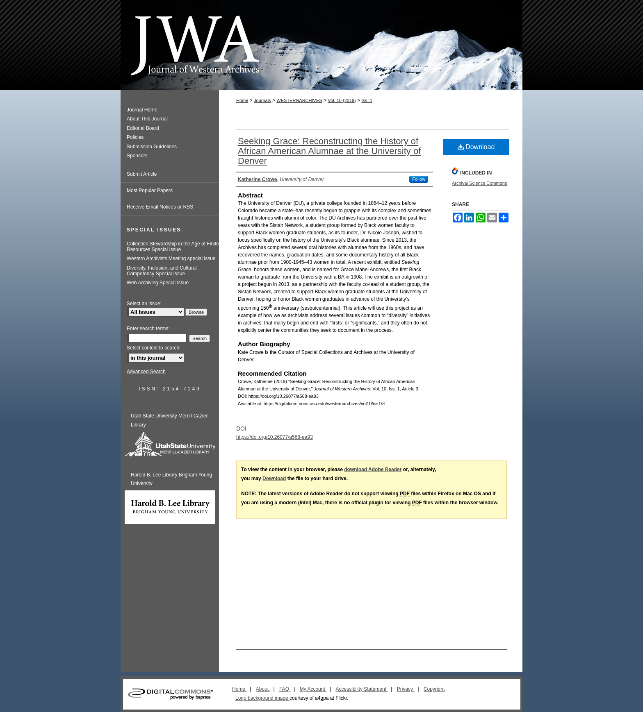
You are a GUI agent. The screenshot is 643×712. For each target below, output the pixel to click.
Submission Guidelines (152, 147)
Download (476, 146)
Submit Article (142, 174)
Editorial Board (143, 128)
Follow (418, 179)
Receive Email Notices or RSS (160, 207)
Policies (135, 137)
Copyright (434, 689)
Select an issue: (144, 303)
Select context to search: (153, 348)
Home (242, 100)
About (263, 689)
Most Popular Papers (150, 190)
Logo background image (262, 698)
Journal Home (142, 110)
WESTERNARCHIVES (299, 100)
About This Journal (147, 119)
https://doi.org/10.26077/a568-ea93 (274, 437)
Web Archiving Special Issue (158, 283)
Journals (262, 100)
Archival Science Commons (479, 183)
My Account (313, 689)
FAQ (284, 689)
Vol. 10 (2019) (342, 100)
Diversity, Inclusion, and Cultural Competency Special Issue (162, 271)
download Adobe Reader (372, 469)
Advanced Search (146, 371)
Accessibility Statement (362, 689)
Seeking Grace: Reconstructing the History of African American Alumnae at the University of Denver (329, 151)
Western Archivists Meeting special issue (171, 258)
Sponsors (137, 156)
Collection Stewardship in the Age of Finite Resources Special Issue (173, 246)
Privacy (406, 689)
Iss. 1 (366, 100)
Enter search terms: (148, 328)
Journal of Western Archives (321, 45)
